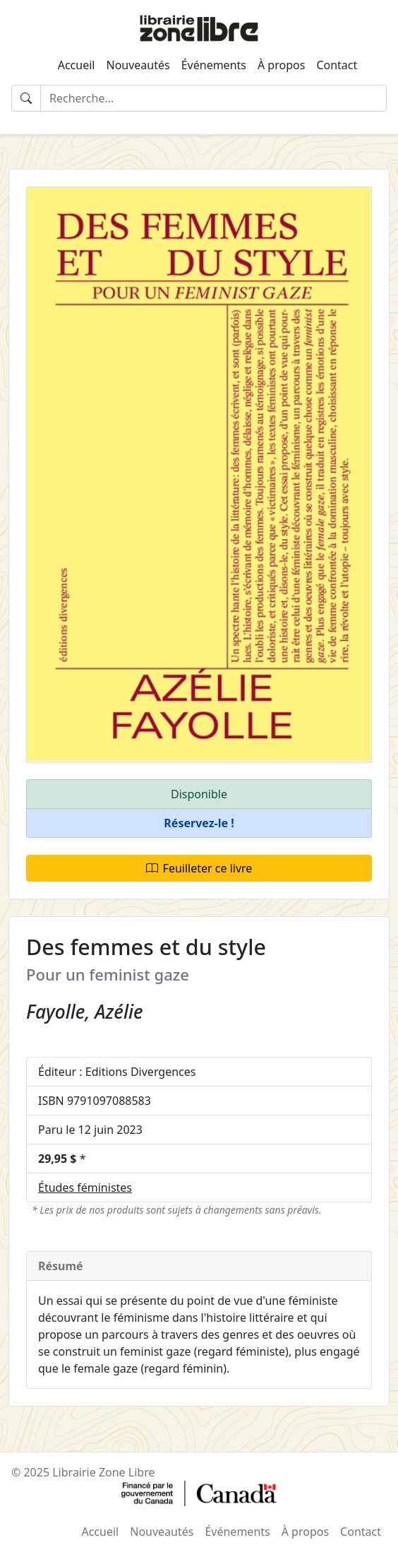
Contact (336, 65)
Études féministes (85, 1187)
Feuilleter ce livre (199, 868)
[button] (199, 823)
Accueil (76, 65)
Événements (213, 65)
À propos (281, 65)
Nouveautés (137, 65)
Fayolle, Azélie (84, 1011)
